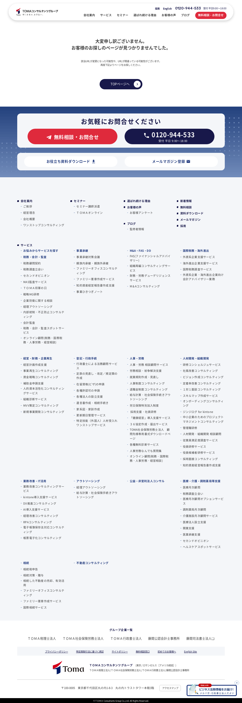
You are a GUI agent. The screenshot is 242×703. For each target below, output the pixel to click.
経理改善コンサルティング (40, 516)
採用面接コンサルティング (200, 459)
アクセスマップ (170, 687)
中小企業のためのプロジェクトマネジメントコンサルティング (203, 419)
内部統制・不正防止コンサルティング (43, 314)
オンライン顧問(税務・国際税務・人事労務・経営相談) (42, 340)
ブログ (131, 224)
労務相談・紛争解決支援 (146, 371)
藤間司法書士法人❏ (200, 638)
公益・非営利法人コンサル (147, 481)
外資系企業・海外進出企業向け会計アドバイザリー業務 (203, 277)
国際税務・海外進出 (196, 251)
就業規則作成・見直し (144, 377)
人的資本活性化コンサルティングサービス (43, 390)
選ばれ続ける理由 (139, 201)
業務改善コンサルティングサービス (43, 488)
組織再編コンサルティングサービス (150, 268)
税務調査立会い (33, 269)
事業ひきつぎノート (89, 292)
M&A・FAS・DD (140, 251)
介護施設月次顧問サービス (200, 516)
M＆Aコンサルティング (145, 286)
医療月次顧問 (191, 487)
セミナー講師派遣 (88, 206)
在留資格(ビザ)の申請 (90, 384)
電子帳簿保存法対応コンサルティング (43, 529)
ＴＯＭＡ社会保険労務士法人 (83, 638)
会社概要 (29, 219)
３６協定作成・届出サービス (149, 424)
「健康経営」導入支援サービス (150, 418)
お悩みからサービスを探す (40, 251)
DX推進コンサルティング (39, 503)
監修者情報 (137, 229)
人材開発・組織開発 (196, 358)
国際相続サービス (35, 607)
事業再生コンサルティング (40, 371)
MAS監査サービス (35, 282)
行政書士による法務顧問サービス (96, 366)
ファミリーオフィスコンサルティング (96, 270)
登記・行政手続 (86, 358)
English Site (190, 651)
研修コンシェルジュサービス (202, 365)
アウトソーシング (88, 481)
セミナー (80, 201)
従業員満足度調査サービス (200, 440)
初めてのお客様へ (167, 651)
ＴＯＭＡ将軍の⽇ (35, 288)
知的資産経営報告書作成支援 (95, 285)
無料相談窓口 (143, 651)
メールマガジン (190, 220)
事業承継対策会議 (88, 257)
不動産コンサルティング (92, 563)
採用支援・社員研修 (143, 412)
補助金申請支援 (33, 383)
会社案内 (26, 201)
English (167, 8)
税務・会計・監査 (35, 257)
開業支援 (189, 528)
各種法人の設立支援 (89, 396)
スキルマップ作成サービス (200, 396)
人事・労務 (137, 358)
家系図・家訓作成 (88, 409)
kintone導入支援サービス (40, 497)
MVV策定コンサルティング (41, 405)
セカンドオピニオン (36, 276)
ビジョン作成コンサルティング (203, 377)
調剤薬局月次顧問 (194, 509)
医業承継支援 (191, 534)
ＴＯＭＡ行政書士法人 (126, 638)
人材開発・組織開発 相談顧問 (202, 434)
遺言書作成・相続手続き (92, 403)
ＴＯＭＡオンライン (89, 213)
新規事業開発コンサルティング (43, 412)
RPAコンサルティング (37, 522)
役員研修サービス (194, 446)
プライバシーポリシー (56, 651)
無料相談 (186, 207)
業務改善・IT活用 (34, 481)
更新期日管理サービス (91, 415)
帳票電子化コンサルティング (42, 538)
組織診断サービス (35, 399)
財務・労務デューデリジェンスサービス (150, 278)
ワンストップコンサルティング (43, 225)
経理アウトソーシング (38, 307)
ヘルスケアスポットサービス (202, 547)
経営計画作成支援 (35, 365)
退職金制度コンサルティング (149, 389)
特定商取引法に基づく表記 (90, 651)
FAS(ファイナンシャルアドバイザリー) (150, 258)
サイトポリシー (120, 651)
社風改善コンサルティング (200, 371)
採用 (157, 8)
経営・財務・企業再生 (37, 358)
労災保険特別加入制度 (144, 405)
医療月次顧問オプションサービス (203, 501)
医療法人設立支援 (194, 522)
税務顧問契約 (32, 263)
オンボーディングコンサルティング (203, 403)
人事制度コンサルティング (147, 383)
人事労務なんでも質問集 (146, 451)
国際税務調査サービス (197, 269)
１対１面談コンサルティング (202, 389)
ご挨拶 (27, 206)
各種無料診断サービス (144, 444)
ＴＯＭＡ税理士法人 (42, 638)
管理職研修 (190, 428)
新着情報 (186, 201)
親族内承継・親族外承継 (92, 263)
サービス (26, 245)
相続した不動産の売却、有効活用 (43, 583)
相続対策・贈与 (33, 575)
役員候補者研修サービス (199, 452)
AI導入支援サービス (36, 509)
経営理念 (29, 213)
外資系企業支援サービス (199, 257)
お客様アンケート (141, 213)
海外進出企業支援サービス (200, 263)
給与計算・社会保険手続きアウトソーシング (150, 397)
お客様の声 (134, 207)
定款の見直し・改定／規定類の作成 (96, 375)
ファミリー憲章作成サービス (95, 279)
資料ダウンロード (192, 213)
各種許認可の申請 (88, 390)
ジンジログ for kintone (198, 412)
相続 (26, 563)
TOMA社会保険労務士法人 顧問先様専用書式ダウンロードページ (150, 433)
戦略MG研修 (31, 294)
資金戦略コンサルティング (40, 377)
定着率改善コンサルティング (202, 383)
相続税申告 (30, 569)
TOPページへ (120, 84)
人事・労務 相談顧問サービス (149, 365)
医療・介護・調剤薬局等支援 (202, 481)
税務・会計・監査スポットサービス (43, 330)
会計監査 (29, 323)
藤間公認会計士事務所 (164, 638)
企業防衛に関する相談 (38, 300)
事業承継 (82, 251)
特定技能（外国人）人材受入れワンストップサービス (96, 423)
